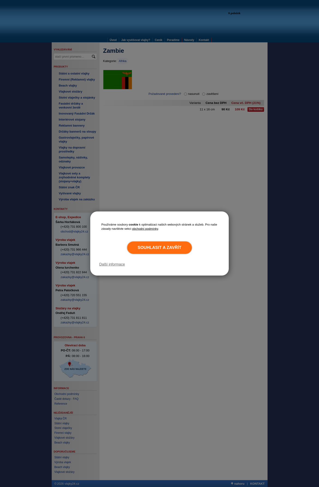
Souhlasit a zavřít (159, 247)
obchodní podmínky (145, 228)
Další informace (112, 264)
